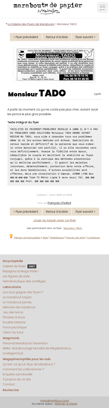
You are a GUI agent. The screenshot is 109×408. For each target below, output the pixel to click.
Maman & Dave (66, 404)
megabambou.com (54, 401)
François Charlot (59, 203)
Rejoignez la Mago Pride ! (21, 271)
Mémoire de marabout (19, 307)
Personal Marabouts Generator (25, 343)
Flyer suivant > (85, 37)
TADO (52, 93)
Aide (45, 237)
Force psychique (15, 327)
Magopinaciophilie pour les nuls (27, 359)
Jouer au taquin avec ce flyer (54, 220)
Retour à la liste (57, 37)
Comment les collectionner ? (23, 369)
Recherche (11, 390)
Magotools (11, 338)
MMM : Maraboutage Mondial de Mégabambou (37, 348)
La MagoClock (13, 353)
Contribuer (93, 237)
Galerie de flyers (19, 266)
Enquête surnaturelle (17, 374)
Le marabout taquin (17, 297)
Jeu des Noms (13, 312)
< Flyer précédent (26, 37)
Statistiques (57, 237)
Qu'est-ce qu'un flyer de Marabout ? (29, 364)
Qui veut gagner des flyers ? (23, 292)
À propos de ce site (17, 379)
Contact (9, 384)
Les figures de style (16, 276)
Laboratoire (12, 287)
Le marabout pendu (17, 302)
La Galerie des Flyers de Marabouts (31, 24)
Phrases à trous (14, 317)
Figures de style (75, 237)
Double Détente (14, 322)
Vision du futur (13, 332)
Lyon (97, 94)
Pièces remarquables (25, 237)
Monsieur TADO (73, 228)
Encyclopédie (13, 261)
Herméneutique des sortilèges (24, 281)
